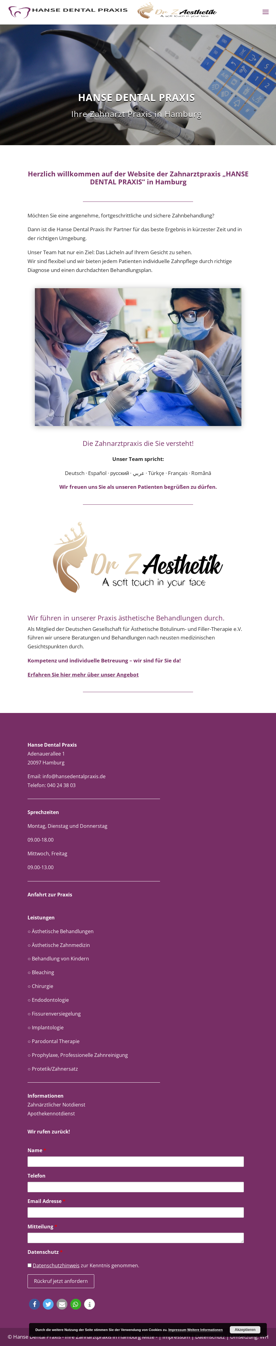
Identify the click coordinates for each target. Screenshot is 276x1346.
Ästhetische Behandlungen (63, 931)
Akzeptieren (245, 1330)
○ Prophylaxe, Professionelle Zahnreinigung (78, 1055)
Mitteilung (42, 1226)
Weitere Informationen (205, 1330)
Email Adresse (46, 1201)
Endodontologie (50, 1000)
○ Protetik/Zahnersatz (53, 1068)
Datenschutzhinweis (56, 1265)
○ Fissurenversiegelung (54, 1013)
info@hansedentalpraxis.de (74, 776)
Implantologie (48, 1027)
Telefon (37, 1175)
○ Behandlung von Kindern (58, 958)
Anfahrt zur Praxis (50, 894)
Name (37, 1150)
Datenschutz (45, 1252)
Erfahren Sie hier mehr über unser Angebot (83, 674)
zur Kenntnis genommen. (83, 1265)
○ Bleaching (41, 972)
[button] (34, 1304)
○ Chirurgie (40, 986)
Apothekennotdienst (51, 1113)
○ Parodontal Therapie (54, 1041)
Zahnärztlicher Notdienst (56, 1104)
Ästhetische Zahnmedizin (61, 945)
